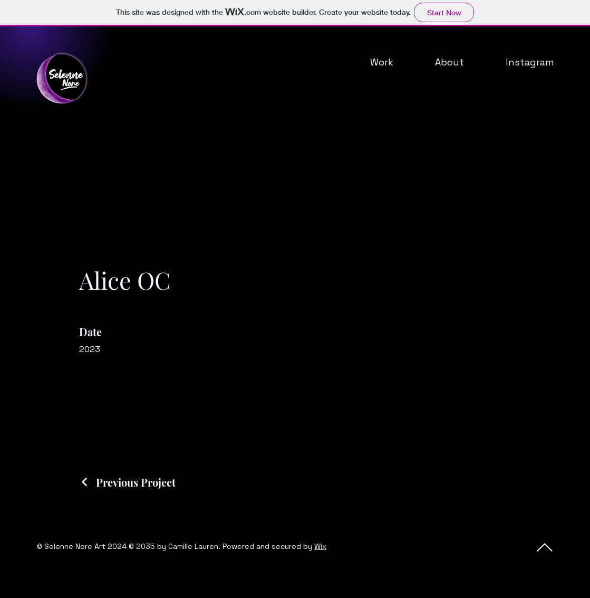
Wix (320, 546)
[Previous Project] (127, 482)
